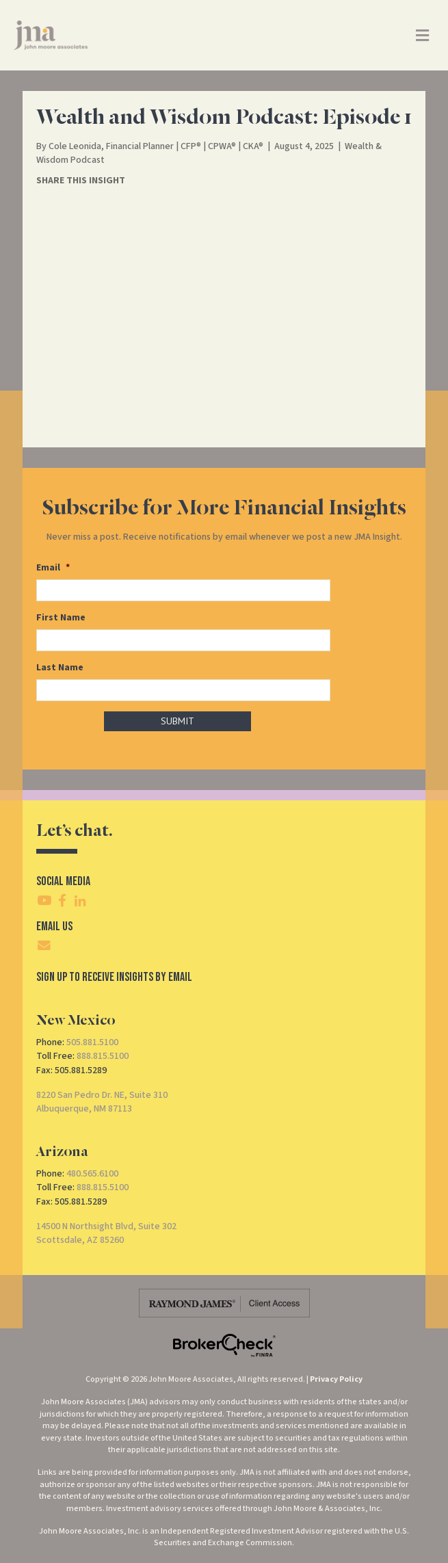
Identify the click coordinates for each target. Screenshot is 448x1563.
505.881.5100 (92, 1042)
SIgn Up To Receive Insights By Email (114, 977)
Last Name (59, 667)
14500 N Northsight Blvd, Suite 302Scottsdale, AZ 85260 (106, 1233)
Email (53, 568)
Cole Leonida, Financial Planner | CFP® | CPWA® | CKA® (156, 146)
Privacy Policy (336, 1379)
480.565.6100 (92, 1174)
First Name (60, 618)
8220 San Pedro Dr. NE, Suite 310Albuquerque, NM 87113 (102, 1102)
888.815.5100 (103, 1056)
